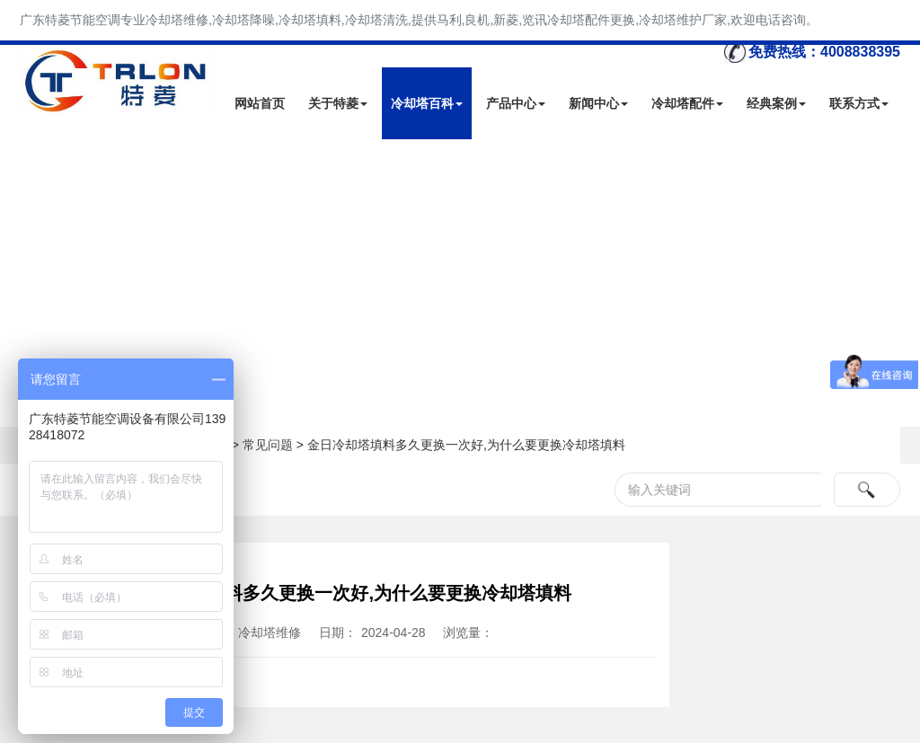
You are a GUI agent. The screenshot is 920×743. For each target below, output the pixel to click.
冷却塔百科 (427, 103)
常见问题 (268, 445)
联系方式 (859, 103)
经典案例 (776, 103)
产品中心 (515, 103)
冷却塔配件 (687, 103)
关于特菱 (337, 103)
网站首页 (259, 103)
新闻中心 (598, 103)
